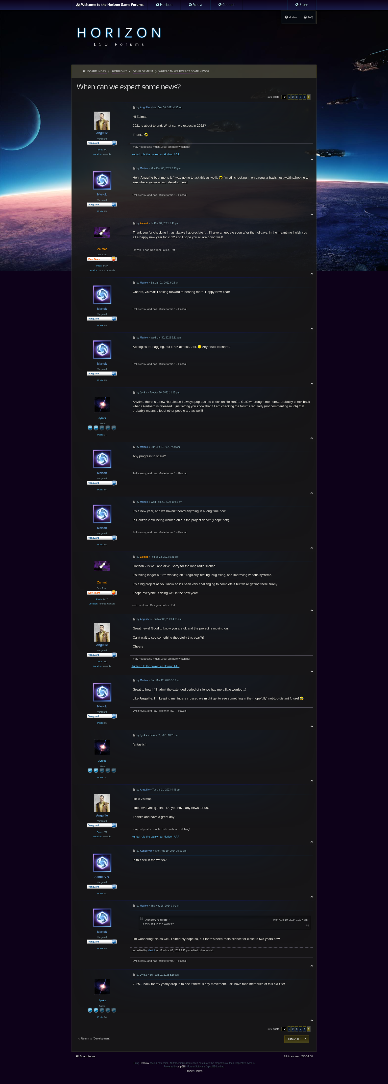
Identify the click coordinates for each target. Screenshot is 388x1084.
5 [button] (304, 97)
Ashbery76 (152, 919)
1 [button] (289, 97)
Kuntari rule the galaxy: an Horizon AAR (155, 154)
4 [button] (300, 97)
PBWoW (144, 1063)
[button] (284, 97)
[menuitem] (164, 5)
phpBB (181, 1066)
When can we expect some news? (183, 71)
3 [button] (297, 97)
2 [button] (293, 97)
